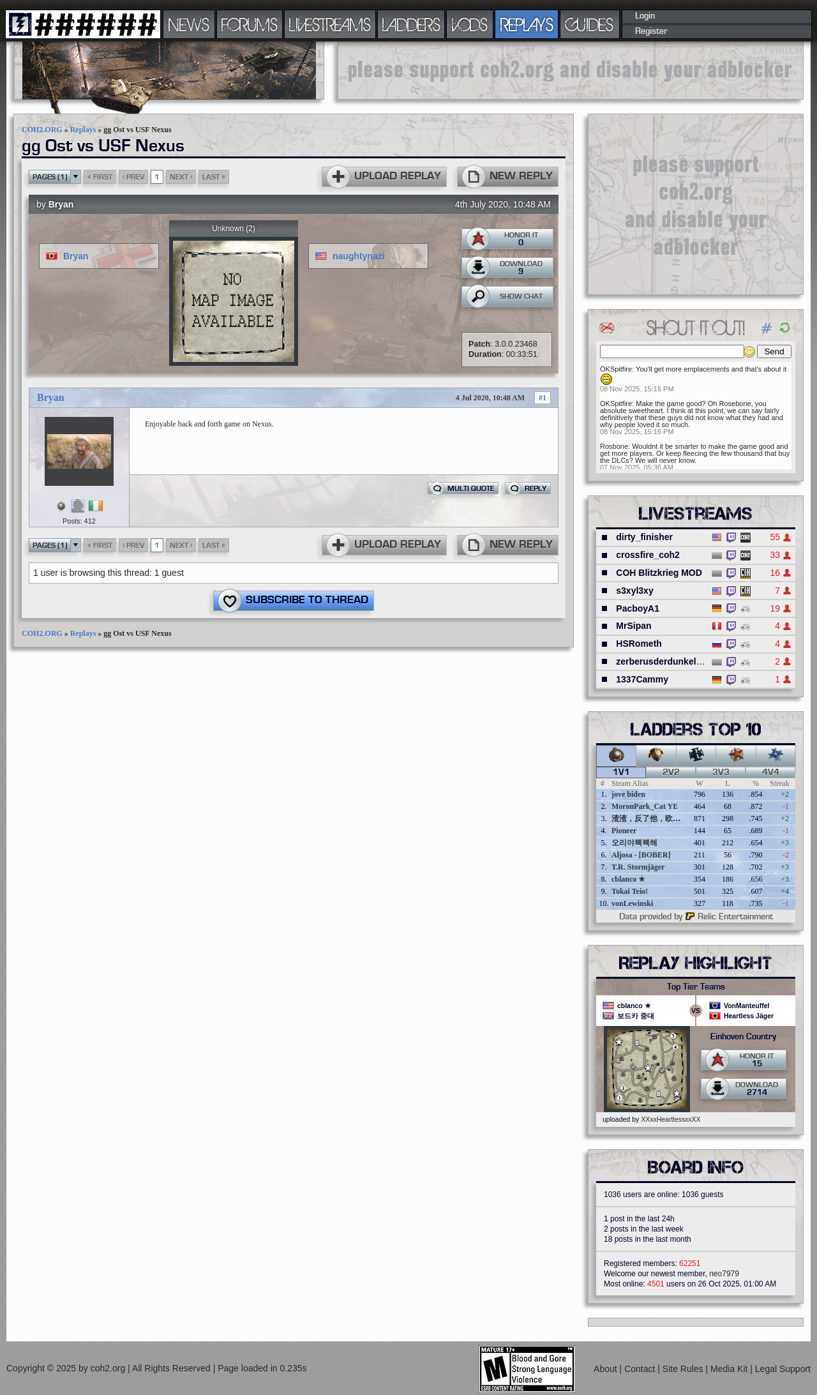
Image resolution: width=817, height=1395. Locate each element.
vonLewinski (632, 903)
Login (645, 15)
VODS (470, 24)
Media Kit (730, 1369)
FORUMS (249, 24)
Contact (640, 1369)
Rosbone (614, 446)
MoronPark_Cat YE (644, 806)
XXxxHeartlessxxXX (670, 1119)
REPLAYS (526, 24)
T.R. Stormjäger (637, 867)
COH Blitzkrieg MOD (659, 573)
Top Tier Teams (696, 987)
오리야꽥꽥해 (634, 842)
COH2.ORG (42, 129)
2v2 (671, 772)
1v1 (621, 772)
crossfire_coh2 (648, 555)
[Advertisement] (570, 70)
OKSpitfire (616, 369)
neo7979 (724, 1273)
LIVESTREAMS (330, 24)
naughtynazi (359, 256)
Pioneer (623, 830)
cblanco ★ (628, 879)
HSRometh (639, 643)
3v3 (721, 772)
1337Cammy (642, 679)
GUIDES (589, 24)
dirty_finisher (644, 537)
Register (651, 31)
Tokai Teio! (629, 891)
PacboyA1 (637, 608)
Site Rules (684, 1369)
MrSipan (633, 626)
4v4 (770, 772)
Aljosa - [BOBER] (641, 854)
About (606, 1369)
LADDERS (411, 24)
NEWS (189, 24)
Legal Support (783, 1369)
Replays (83, 129)
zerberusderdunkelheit (664, 661)
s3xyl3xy (634, 590)
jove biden (628, 794)
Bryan (61, 204)
